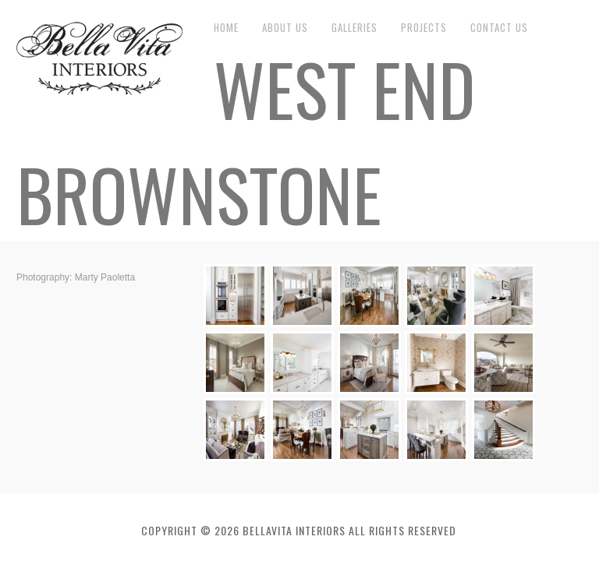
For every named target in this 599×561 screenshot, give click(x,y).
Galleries (354, 27)
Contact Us (499, 27)
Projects (424, 27)
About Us (285, 27)
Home (226, 27)
